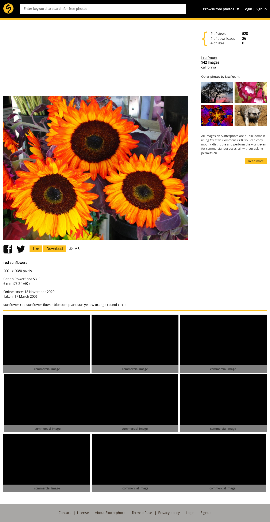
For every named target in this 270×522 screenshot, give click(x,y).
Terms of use (142, 512)
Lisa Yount (209, 57)
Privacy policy (169, 512)
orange (100, 304)
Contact (64, 512)
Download (55, 248)
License (83, 512)
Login (247, 9)
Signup (261, 9)
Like (36, 248)
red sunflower (31, 304)
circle (122, 304)
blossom (61, 304)
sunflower (11, 304)
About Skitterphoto (110, 512)
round (112, 304)
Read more (256, 161)
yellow (89, 304)
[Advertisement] (95, 59)
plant (72, 304)
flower (48, 304)
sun (80, 304)
